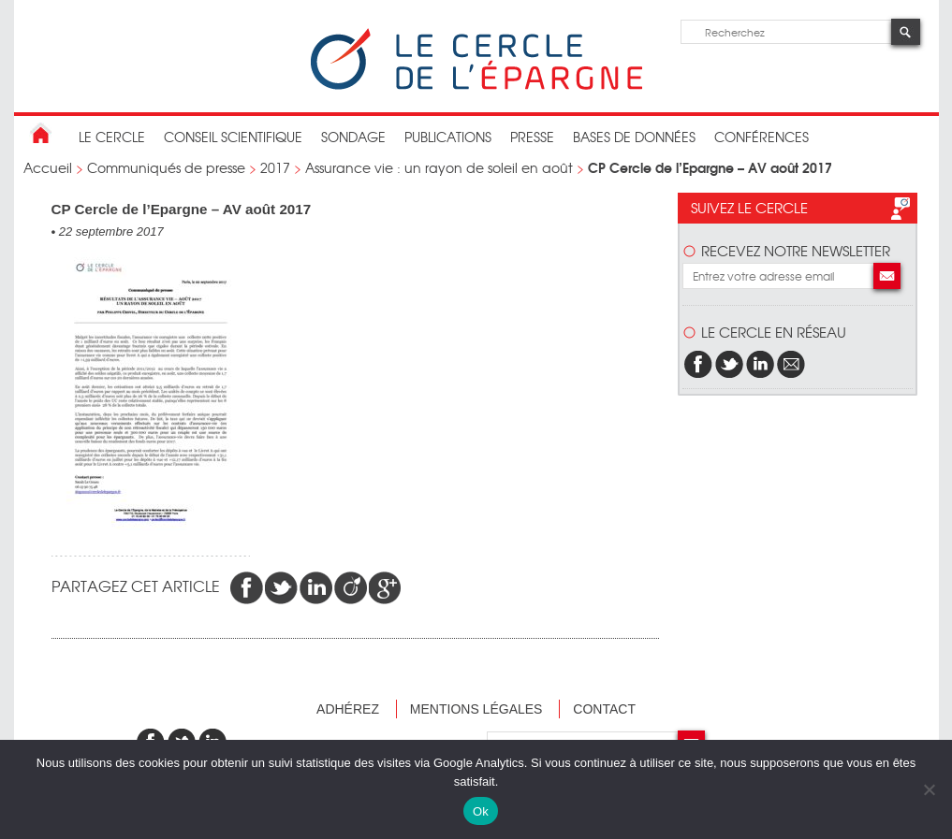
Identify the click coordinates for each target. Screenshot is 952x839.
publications (447, 136)
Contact (604, 709)
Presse (532, 136)
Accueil (47, 167)
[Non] (928, 789)
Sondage (353, 136)
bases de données (634, 136)
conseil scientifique (233, 136)
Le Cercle (112, 136)
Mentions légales (476, 709)
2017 (275, 167)
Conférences (761, 136)
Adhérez (347, 709)
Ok (481, 811)
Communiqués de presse (166, 167)
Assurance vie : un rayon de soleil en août (439, 167)
